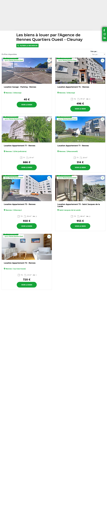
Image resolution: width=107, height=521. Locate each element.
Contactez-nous (72, 2)
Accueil (18, 27)
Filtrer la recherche (27, 45)
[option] (27, 71)
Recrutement (86, 2)
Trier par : (94, 51)
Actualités (48, 2)
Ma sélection (46, 6)
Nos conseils (35, 2)
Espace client (61, 6)
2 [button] (28, 82)
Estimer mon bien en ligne (53, 10)
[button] (104, 30)
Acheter (26, 17)
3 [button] (82, 82)
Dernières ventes (51, 17)
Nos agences (23, 22)
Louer (36, 17)
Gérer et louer (81, 17)
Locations (26, 27)
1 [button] (26, 82)
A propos (58, 2)
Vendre (67, 17)
